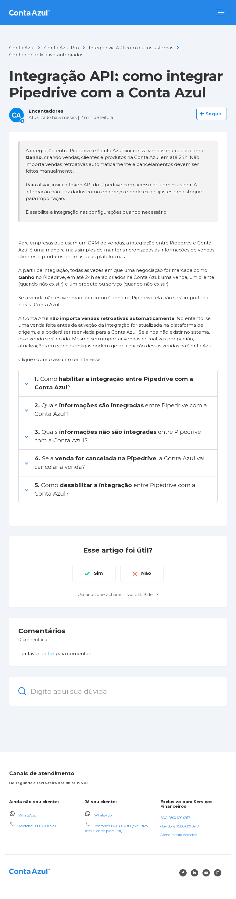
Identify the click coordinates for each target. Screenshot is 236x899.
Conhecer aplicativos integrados (46, 55)
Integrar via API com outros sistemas (131, 48)
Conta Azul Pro (61, 48)
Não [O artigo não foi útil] (146, 573)
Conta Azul (21, 48)
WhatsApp (27, 815)
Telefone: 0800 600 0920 (37, 826)
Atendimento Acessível (179, 835)
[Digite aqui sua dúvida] (118, 691)
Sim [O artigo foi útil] (98, 573)
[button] (220, 12)
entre (47, 653)
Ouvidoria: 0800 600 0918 (179, 826)
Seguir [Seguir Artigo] (214, 114)
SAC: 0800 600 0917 (175, 818)
